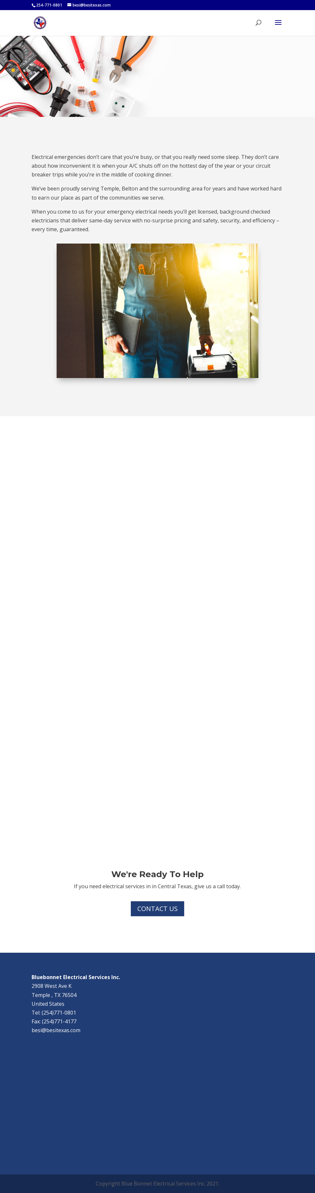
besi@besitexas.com (56, 1030)
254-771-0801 (49, 5)
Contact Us (157, 908)
